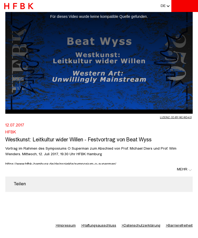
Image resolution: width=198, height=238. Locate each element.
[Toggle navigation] (191, 6)
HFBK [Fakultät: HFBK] (10, 132)
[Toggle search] (178, 6)
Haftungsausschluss (98, 225)
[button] (163, 6)
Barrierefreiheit (179, 225)
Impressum (65, 225)
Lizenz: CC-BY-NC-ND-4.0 (176, 117)
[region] (99, 184)
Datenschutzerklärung (141, 225)
